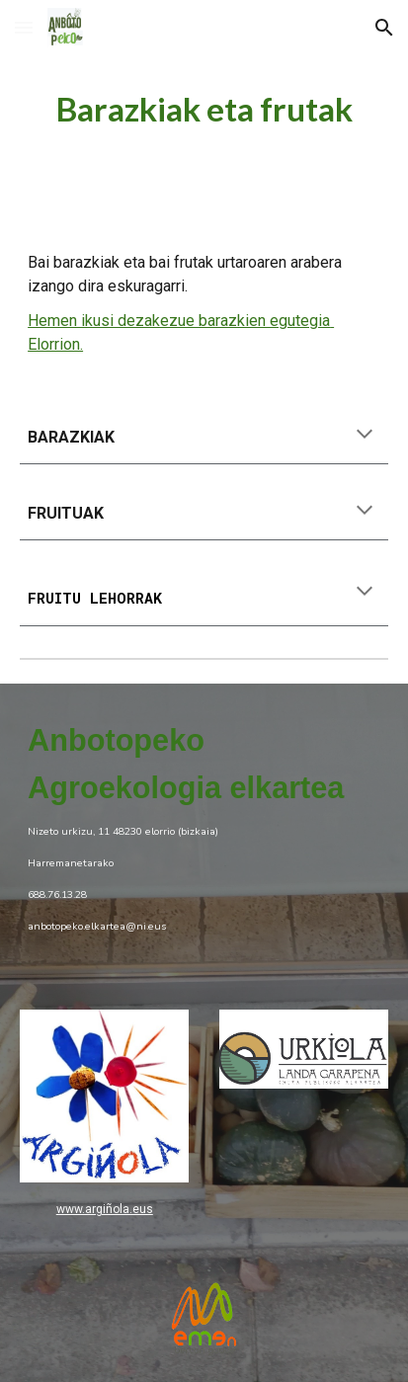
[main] (204, 109)
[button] (23, 27)
